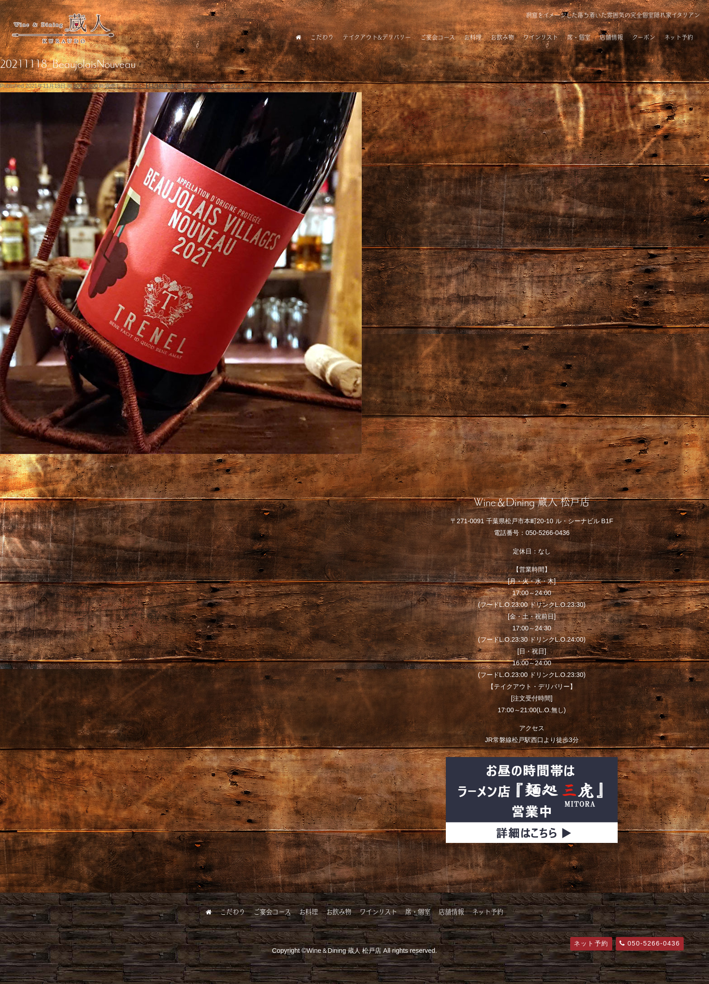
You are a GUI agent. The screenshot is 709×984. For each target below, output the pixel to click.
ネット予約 (678, 37)
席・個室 (579, 37)
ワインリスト (540, 37)
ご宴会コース (437, 37)
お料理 (473, 37)
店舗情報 (611, 37)
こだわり (322, 37)
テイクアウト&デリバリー (377, 37)
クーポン (643, 37)
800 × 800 (85, 86)
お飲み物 (502, 37)
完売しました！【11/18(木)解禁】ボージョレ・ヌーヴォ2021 (179, 86)
